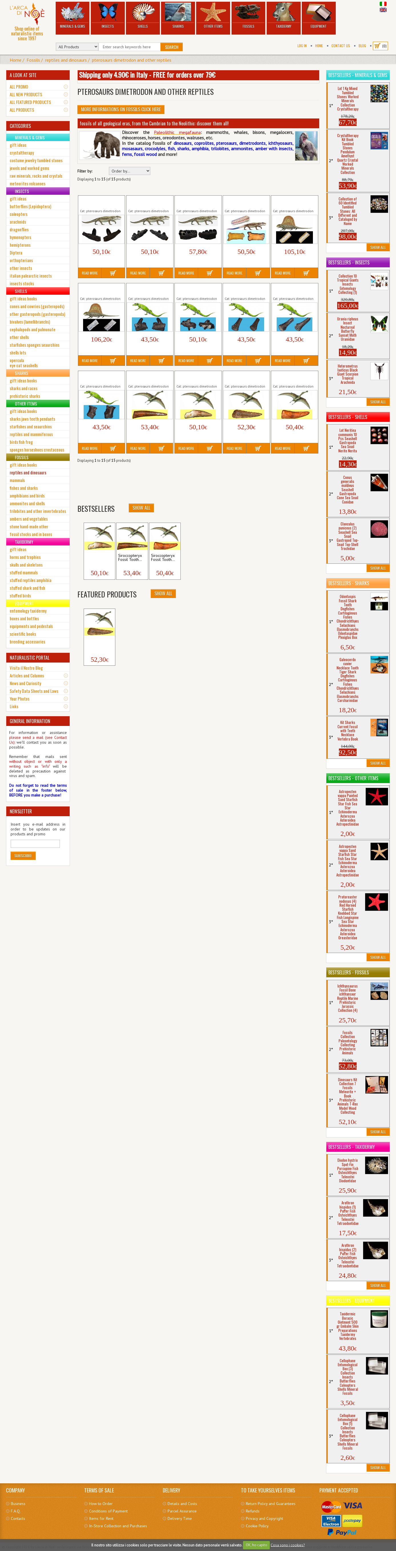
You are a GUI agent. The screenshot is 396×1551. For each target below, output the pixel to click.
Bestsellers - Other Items (353, 778)
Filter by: (84, 171)
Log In (302, 45)
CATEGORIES (20, 126)
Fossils (248, 16)
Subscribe (23, 855)
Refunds (253, 1511)
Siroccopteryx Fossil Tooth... (97, 557)
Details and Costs (182, 1503)
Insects (108, 16)
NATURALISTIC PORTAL (29, 658)
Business (18, 1503)
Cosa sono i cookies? (288, 1544)
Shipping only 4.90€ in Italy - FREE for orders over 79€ (147, 74)
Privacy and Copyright (264, 1518)
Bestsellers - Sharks (348, 583)
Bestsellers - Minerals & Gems (357, 75)
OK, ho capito (256, 1544)
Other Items (213, 16)
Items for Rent (101, 1518)
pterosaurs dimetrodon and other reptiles (131, 60)
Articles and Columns (27, 675)
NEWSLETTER (21, 811)
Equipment (319, 16)
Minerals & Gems (73, 16)
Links (14, 706)
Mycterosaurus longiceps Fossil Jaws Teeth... (149, 289)
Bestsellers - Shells (347, 417)
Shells (143, 16)
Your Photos (19, 698)
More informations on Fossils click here (121, 109)
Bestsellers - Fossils (348, 972)
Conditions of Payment (108, 1511)
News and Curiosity (25, 683)
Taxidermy (284, 16)
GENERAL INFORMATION (30, 721)
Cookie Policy (257, 1525)
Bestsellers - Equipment (351, 1300)
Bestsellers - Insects (348, 262)
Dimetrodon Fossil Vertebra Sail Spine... (291, 201)
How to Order (101, 1503)
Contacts (18, 1518)
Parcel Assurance (182, 1511)
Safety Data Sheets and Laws (34, 691)
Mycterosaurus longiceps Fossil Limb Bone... (246, 289)
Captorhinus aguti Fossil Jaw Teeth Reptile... (100, 201)
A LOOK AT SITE (23, 75)
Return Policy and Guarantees (271, 1503)
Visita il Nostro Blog (26, 668)
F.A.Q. (16, 1511)
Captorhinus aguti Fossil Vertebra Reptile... (245, 201)
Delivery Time (180, 1518)
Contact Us (340, 45)
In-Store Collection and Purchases (118, 1525)
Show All (141, 507)
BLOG (362, 45)
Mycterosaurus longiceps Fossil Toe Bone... (101, 377)
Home (319, 45)
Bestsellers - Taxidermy (351, 1147)
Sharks (178, 16)
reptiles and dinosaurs (66, 60)
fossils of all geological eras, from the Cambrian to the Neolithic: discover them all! (154, 123)
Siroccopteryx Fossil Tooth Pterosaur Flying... (149, 377)
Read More (90, 272)
